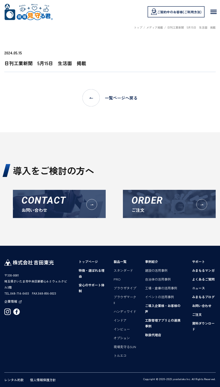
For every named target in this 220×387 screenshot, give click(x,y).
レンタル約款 (14, 380)
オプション (122, 338)
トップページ (88, 261)
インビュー (122, 329)
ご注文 (197, 314)
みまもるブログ (203, 297)
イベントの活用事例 (159, 297)
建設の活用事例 (156, 270)
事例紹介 (151, 261)
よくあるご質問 (203, 279)
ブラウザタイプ (125, 288)
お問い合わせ (201, 305)
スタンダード (123, 270)
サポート (198, 261)
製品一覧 (120, 261)
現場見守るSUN (125, 346)
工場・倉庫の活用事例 (161, 288)
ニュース (198, 288)
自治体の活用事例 (158, 279)
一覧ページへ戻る (110, 97)
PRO (117, 279)
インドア (120, 320)
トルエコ (120, 355)
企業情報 (13, 301)
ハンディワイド (125, 311)
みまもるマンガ (203, 270)
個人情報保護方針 (43, 380)
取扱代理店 (153, 335)
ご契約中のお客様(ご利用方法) (176, 11)
